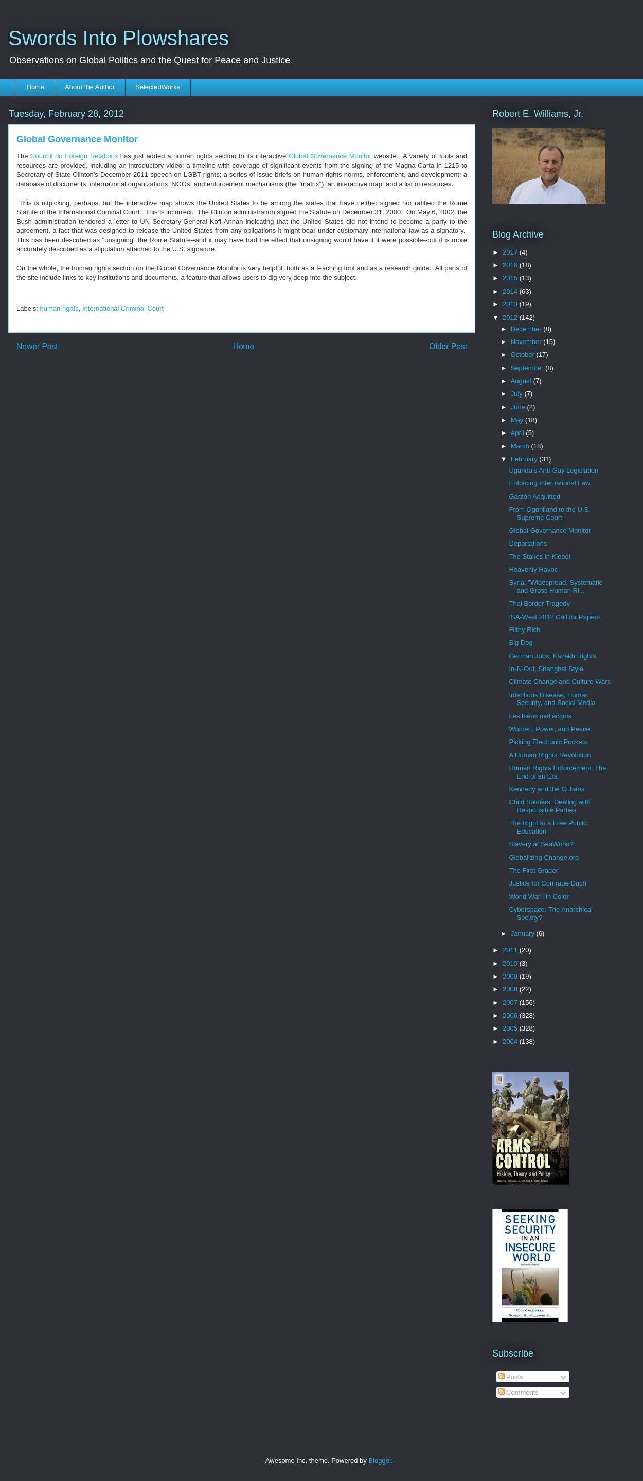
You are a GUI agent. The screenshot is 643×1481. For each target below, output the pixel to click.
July (518, 394)
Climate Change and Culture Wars (560, 681)
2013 (511, 304)
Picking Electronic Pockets (548, 742)
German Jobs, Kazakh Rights (552, 656)
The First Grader (533, 870)
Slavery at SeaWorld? (541, 844)
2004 (511, 1041)
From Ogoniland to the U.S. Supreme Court (549, 513)
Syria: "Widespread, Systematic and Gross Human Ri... (555, 586)
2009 (511, 976)
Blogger (379, 1461)
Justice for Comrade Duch (547, 883)
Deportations (528, 543)
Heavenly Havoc (533, 569)
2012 (511, 317)
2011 (511, 950)
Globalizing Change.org (544, 857)
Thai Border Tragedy (539, 603)
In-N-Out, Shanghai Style (546, 669)
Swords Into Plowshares (118, 38)
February (525, 459)
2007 (511, 1002)
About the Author (90, 87)
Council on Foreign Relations (74, 156)
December (527, 329)
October (524, 354)
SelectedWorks (157, 87)
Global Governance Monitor (330, 156)
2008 (511, 989)
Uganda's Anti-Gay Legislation (553, 470)
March (521, 446)
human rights (59, 308)
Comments (518, 1392)
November (527, 342)
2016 (511, 265)
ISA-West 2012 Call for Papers (554, 617)
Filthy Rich (524, 630)
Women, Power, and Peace (549, 729)
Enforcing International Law (549, 483)
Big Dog (520, 642)
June (519, 407)
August (522, 381)
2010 (511, 963)
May (518, 420)
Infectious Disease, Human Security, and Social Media (552, 699)
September (528, 368)
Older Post (448, 346)
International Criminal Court (123, 308)
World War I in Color (538, 896)
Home (36, 87)
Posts (510, 1377)
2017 (511, 252)
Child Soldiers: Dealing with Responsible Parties (549, 806)
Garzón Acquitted (534, 496)
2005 (511, 1028)
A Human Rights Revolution (550, 755)
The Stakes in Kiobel (539, 557)
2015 (511, 278)
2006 (511, 1015)
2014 (511, 291)
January (524, 933)
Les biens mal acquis (540, 716)
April (518, 433)
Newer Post (37, 346)
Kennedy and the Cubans (546, 789)
